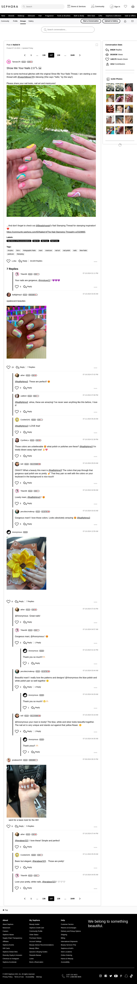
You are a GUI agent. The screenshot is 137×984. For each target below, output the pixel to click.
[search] (43, 6)
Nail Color (54, 241)
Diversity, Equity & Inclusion (12, 955)
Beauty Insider (34, 924)
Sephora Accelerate (10, 962)
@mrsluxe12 (44, 280)
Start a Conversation (91, 21)
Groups (23, 21)
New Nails (83, 250)
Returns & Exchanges (68, 928)
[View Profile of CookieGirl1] (28, 419)
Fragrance (49, 16)
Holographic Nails (29, 250)
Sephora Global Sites (10, 952)
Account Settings (35, 941)
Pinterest (121, 976)
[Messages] (132, 21)
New (3, 16)
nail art (57, 250)
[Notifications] (125, 21)
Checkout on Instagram (11, 959)
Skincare (31, 16)
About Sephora (8, 924)
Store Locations (66, 952)
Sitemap (39, 977)
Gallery (30, 21)
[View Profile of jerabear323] (20, 760)
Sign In (117, 7)
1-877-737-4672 (71, 975)
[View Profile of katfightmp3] (19, 295)
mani (40, 250)
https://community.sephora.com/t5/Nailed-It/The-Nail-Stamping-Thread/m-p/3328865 (46, 232)
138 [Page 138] (58, 55)
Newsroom (6, 928)
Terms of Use (19, 977)
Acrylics (10, 250)
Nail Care (45, 241)
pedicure (11, 254)
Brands (11, 16)
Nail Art (36, 241)
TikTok (131, 976)
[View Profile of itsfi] (24, 464)
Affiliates (6, 941)
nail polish (66, 250)
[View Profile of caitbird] (26, 396)
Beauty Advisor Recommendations (41, 945)
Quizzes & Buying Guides (38, 952)
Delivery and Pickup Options (71, 931)
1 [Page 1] (31, 55)
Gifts (100, 16)
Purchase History (35, 938)
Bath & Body (79, 16)
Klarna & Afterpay (67, 959)
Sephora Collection (113, 16)
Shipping (64, 935)
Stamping (20, 254)
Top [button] (6, 910)
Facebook (105, 976)
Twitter (110, 976)
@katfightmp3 (21, 381)
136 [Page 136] (43, 55)
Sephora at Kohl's (67, 948)
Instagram (100, 976)
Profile (15, 21)
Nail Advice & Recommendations (19, 241)
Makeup (21, 16)
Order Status (33, 935)
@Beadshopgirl (43, 225)
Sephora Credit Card (36, 928)
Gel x (18, 250)
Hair (40, 16)
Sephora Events (8, 945)
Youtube (116, 976)
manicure (48, 250)
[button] (51, 151)
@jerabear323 (21, 840)
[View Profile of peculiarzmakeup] (30, 511)
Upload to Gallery (111, 21)
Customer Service (67, 924)
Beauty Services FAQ (68, 945)
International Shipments (69, 941)
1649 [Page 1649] (72, 55)
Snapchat (126, 976)
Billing (63, 938)
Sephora (9, 7)
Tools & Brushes (63, 16)
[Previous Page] (25, 55)
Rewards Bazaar (35, 955)
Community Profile (35, 931)
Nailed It (16, 45)
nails (75, 250)
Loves (31, 959)
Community (5, 21)
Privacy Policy (8, 977)
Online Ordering (66, 955)
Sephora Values (8, 935)
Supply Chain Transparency (12, 938)
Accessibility (65, 962)
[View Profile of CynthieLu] (27, 440)
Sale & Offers (130, 16)
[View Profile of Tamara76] (19, 62)
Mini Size (91, 16)
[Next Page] (79, 55)
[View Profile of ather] (25, 375)
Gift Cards (6, 948)
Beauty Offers (34, 948)
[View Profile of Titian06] (26, 274)
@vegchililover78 (26, 77)
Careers (5, 931)
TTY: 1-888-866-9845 (73, 977)
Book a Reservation (36, 962)
